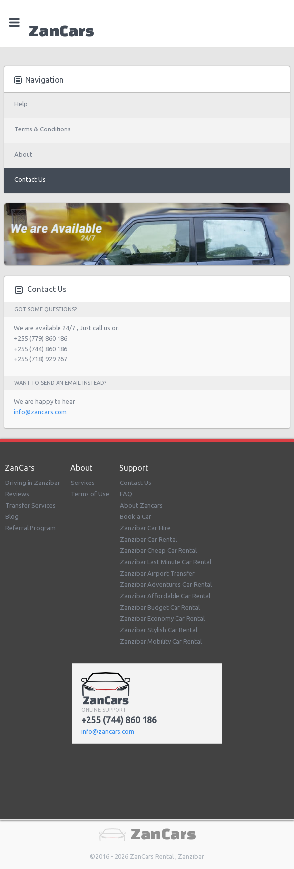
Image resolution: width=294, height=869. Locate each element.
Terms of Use (90, 493)
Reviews (17, 493)
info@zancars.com (40, 411)
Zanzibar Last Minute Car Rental (165, 561)
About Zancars (141, 505)
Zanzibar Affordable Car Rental (165, 595)
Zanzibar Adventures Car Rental (166, 584)
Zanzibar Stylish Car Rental (158, 629)
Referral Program (30, 527)
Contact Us (30, 179)
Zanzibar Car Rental (148, 539)
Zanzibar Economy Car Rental (162, 618)
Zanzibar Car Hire (145, 527)
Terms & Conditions (42, 129)
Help (21, 103)
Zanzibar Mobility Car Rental (161, 641)
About (23, 154)
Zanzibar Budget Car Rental (160, 607)
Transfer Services (30, 505)
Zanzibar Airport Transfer (157, 573)
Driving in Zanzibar (32, 482)
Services (83, 482)
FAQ (126, 493)
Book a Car (135, 516)
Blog (12, 516)
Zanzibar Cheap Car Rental (158, 550)
